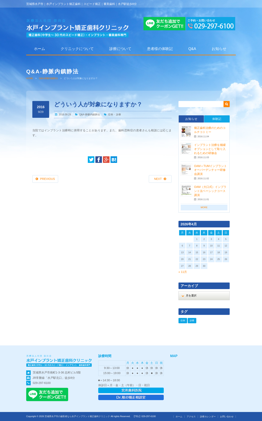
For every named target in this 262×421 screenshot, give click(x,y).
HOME (29, 78)
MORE (204, 207)
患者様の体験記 (160, 49)
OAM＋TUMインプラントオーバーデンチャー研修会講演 (210, 170)
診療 (118, 114)
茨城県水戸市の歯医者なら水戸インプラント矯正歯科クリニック (77, 416)
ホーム (39, 49)
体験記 (216, 118)
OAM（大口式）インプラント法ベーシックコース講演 (210, 190)
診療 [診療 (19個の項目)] (192, 320)
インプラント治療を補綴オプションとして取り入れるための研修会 (210, 148)
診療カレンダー (208, 416)
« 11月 (182, 271)
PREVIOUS (47, 178)
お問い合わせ (227, 416)
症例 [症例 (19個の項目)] (183, 320)
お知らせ (219, 49)
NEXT (158, 178)
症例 (110, 114)
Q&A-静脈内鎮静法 (48, 78)
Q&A (192, 49)
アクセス (191, 416)
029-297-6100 (42, 383)
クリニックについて (77, 49)
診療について (120, 49)
